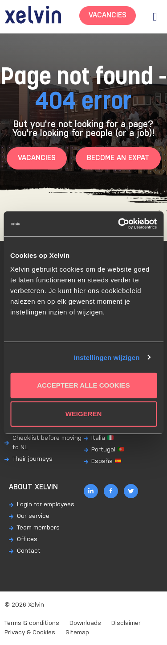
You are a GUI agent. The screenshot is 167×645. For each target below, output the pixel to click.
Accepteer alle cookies (83, 385)
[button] (155, 17)
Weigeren (83, 414)
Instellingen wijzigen (107, 357)
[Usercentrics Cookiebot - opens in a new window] (119, 224)
